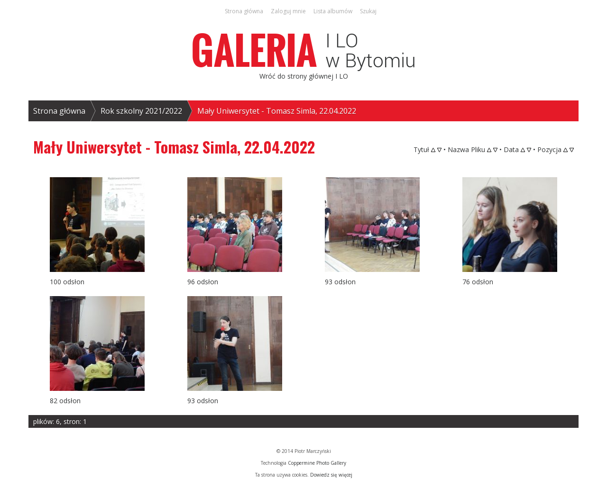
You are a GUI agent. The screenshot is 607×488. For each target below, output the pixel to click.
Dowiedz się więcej (331, 474)
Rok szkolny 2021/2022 (141, 111)
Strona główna (59, 111)
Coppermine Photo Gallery (317, 463)
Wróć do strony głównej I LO (303, 76)
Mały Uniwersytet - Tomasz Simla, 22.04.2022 (276, 111)
